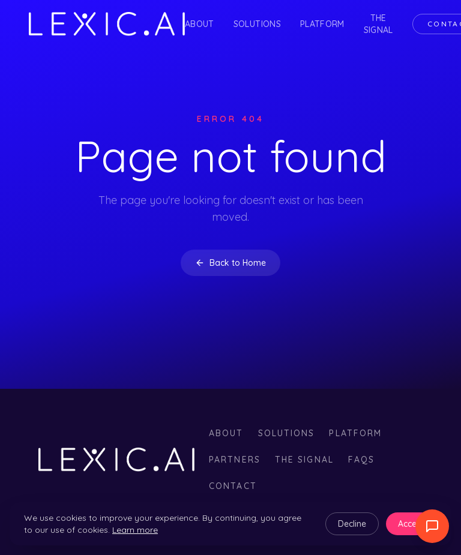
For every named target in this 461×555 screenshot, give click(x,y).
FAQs (361, 459)
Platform (322, 24)
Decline (352, 523)
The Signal (378, 24)
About (199, 24)
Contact (233, 486)
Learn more (135, 529)
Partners (235, 459)
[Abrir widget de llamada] (432, 526)
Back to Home (230, 262)
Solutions (257, 24)
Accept (411, 523)
